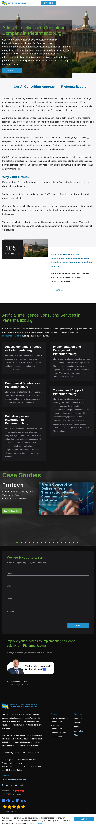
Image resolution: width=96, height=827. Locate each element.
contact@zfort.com (19, 685)
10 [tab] (53, 542)
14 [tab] (69, 542)
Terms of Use (19, 753)
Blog (76, 735)
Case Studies (79, 731)
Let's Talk (48, 3)
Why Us (77, 723)
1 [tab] (17, 542)
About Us (78, 718)
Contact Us (12, 70)
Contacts (5, 776)
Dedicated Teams (58, 733)
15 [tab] (73, 542)
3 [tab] (25, 542)
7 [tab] (41, 542)
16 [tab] (77, 542)
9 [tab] (49, 542)
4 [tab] (29, 542)
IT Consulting (56, 737)
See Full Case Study (12, 511)
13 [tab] (65, 542)
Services (54, 714)
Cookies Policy (33, 753)
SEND (78, 625)
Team (76, 727)
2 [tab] (21, 542)
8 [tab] (45, 542)
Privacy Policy (36, 823)
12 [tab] (61, 542)
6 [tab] (37, 542)
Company (78, 714)
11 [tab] (57, 542)
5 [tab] (33, 542)
